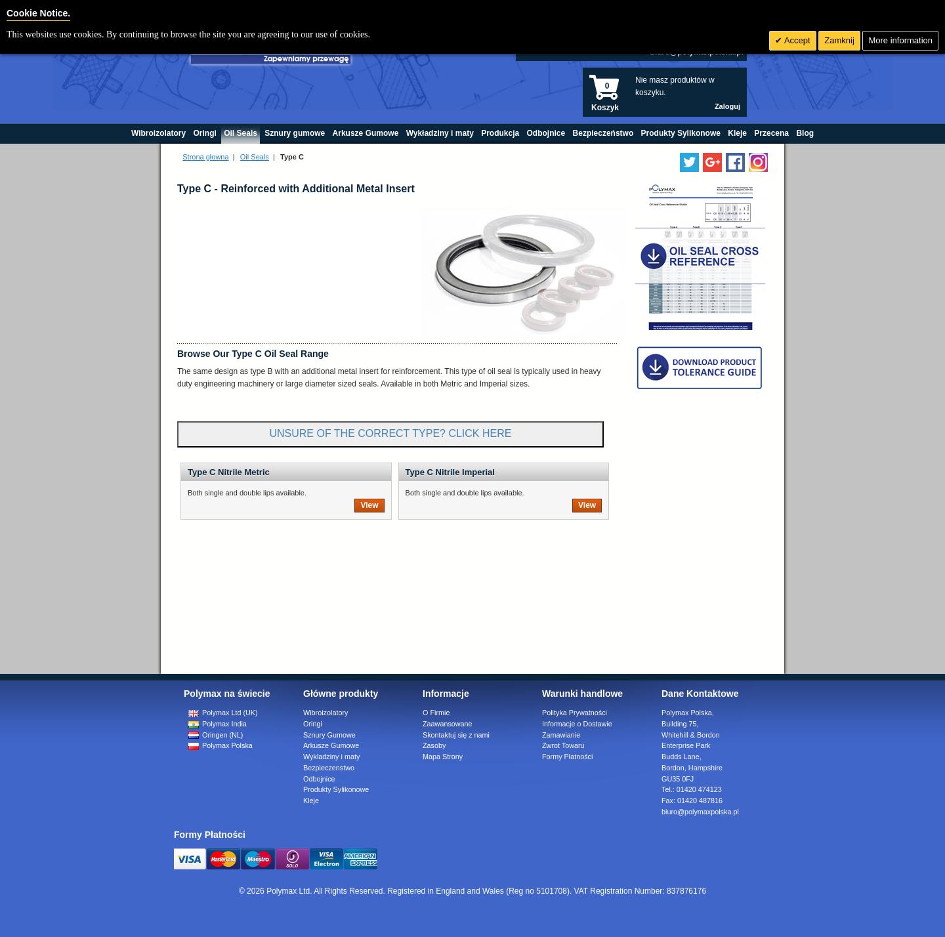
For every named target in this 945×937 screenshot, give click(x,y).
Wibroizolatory (325, 713)
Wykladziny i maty (331, 756)
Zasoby (434, 745)
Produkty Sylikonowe (336, 789)
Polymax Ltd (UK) (223, 713)
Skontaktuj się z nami (456, 735)
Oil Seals (254, 157)
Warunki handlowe (582, 693)
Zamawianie (561, 735)
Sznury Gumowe (329, 735)
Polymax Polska (220, 745)
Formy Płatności (567, 756)
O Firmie (436, 713)
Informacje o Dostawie (577, 724)
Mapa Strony (443, 756)
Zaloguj (727, 106)
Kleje (311, 800)
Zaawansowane (447, 724)
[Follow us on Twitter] (689, 162)
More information (900, 40)
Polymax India (217, 724)
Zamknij (839, 40)
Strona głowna (205, 157)
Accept (796, 40)
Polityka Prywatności (574, 713)
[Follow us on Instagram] (758, 162)
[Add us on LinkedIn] (712, 162)
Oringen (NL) (215, 735)
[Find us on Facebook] (735, 162)
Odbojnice (319, 779)
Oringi (312, 724)
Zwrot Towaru (563, 745)
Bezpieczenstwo (328, 768)
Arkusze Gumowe (331, 745)
